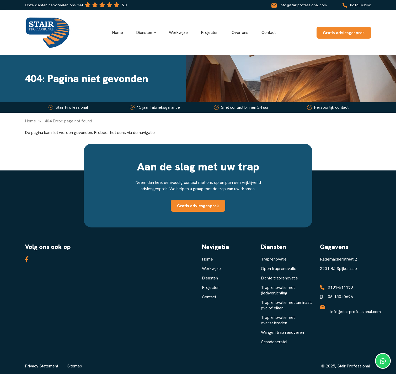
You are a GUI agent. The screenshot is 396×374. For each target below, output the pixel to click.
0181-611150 (340, 287)
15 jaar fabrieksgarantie (155, 107)
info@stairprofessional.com (299, 5)
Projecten (211, 287)
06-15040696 (340, 296)
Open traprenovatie (278, 268)
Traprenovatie (274, 259)
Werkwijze (211, 268)
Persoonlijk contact (328, 107)
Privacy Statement (41, 366)
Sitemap (74, 366)
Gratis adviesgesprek (344, 32)
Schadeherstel (274, 342)
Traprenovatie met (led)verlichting (278, 290)
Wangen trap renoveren (282, 332)
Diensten (210, 278)
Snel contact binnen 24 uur (241, 107)
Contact (209, 297)
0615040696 (357, 5)
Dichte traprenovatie (279, 278)
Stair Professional (68, 107)
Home (30, 121)
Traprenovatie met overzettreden (278, 320)
